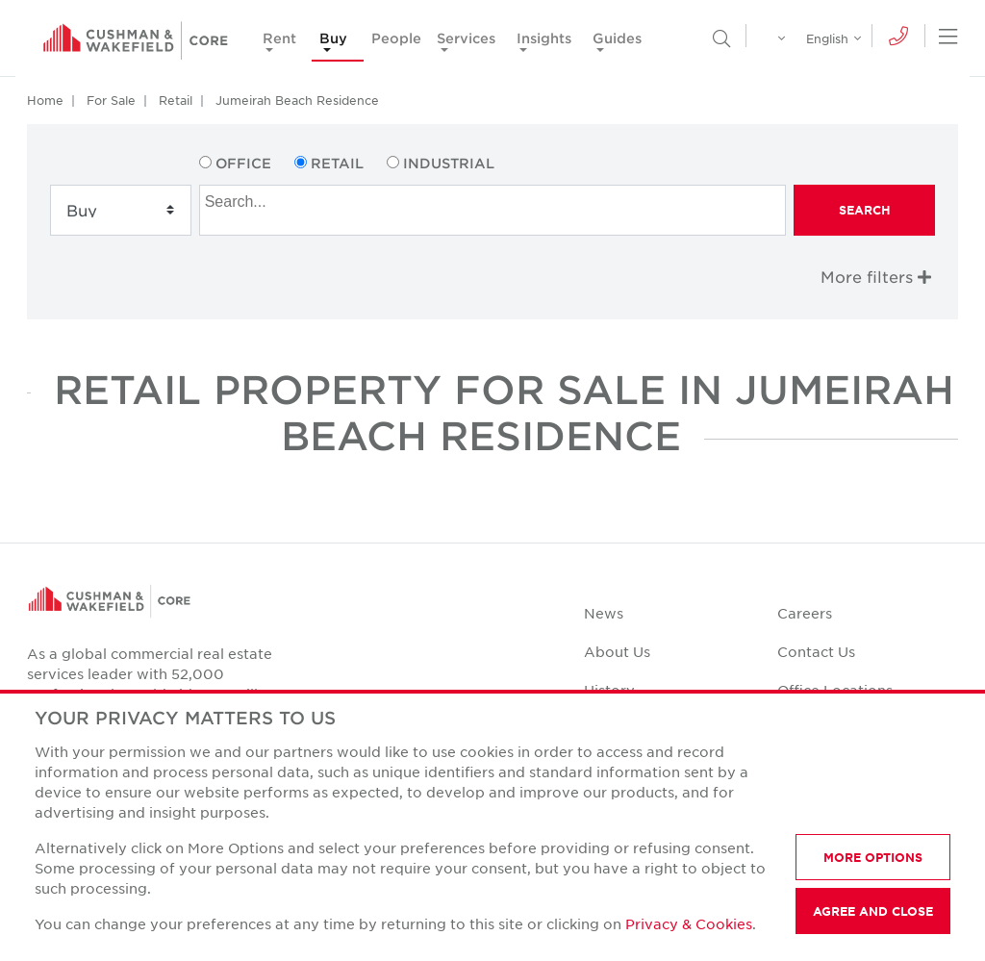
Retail (175, 100)
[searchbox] (495, 199)
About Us (617, 651)
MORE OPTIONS (872, 857)
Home (45, 100)
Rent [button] (279, 38)
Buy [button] (333, 38)
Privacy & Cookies (688, 923)
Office (243, 163)
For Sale (111, 100)
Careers (804, 612)
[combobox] (493, 210)
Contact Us (816, 651)
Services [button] (466, 38)
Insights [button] (544, 38)
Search (865, 209)
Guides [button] (617, 38)
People (396, 38)
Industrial (448, 163)
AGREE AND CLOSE (873, 911)
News (603, 612)
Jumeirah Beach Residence (297, 100)
